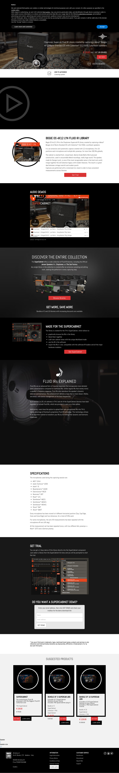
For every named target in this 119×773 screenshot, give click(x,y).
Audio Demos (98, 63)
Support (78, 764)
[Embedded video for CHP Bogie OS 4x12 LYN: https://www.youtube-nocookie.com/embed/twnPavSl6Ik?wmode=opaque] (59, 103)
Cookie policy (54, 767)
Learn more (26, 719)
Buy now (16, 719)
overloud (32, 239)
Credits (15, 767)
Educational (79, 758)
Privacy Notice (54, 758)
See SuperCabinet (75, 351)
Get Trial (75, 175)
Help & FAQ (79, 761)
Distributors (79, 755)
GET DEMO (41, 625)
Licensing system (60, 73)
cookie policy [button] (15, 10)
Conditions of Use (55, 761)
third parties (46, 12)
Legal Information (55, 755)
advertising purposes (85, 14)
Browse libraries (59, 298)
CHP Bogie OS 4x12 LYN (40, 239)
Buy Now (102, 57)
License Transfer (54, 764)
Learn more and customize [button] (23, 27)
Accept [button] (102, 27)
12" (1, 747)
